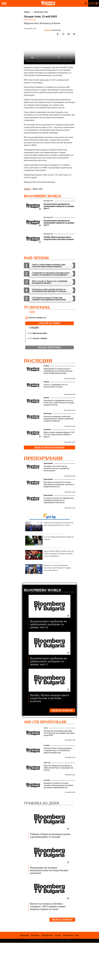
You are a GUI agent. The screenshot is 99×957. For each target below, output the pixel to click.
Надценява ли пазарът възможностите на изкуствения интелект (49, 870)
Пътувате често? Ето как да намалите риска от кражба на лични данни (56, 468)
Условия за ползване (34, 940)
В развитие (47, 429)
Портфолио (47, 935)
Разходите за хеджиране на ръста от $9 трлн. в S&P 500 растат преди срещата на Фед (59, 402)
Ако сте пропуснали (45, 722)
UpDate (46, 728)
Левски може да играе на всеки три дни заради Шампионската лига (49, 526)
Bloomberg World (42, 196)
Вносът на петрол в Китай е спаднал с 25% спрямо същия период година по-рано (47, 906)
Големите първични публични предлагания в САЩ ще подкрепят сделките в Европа (59, 418)
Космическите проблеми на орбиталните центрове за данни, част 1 (48, 661)
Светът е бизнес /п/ (35, 318)
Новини (46, 366)
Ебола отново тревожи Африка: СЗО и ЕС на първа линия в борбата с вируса (59, 434)
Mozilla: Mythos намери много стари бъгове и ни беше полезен (49, 698)
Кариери (24, 935)
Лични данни (52, 940)
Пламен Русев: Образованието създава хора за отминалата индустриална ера (58, 750)
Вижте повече (62, 710)
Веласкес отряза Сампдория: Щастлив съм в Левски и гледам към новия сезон (48, 569)
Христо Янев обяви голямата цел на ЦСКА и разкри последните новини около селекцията (49, 555)
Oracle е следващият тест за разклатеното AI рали (56, 386)
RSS (77, 935)
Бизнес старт (47, 762)
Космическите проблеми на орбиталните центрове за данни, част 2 (48, 624)
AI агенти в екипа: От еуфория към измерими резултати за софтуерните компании (59, 500)
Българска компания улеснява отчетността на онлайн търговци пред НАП (59, 733)
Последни (38, 361)
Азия (40, 189)
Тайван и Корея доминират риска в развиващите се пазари (50, 835)
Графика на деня (41, 803)
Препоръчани (43, 458)
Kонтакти (68, 935)
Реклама (35, 935)
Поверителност (44, 940)
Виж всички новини (49, 447)
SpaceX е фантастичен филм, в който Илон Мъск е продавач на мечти (58, 767)
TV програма (37, 307)
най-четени (36, 258)
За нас (58, 935)
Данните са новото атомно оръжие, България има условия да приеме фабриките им (58, 785)
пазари (35, 189)
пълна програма (49, 347)
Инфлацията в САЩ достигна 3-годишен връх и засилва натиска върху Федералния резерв (58, 371)
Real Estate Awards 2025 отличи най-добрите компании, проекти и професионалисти (59, 484)
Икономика (48, 413)
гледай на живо (50, 323)
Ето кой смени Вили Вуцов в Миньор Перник (49, 540)
